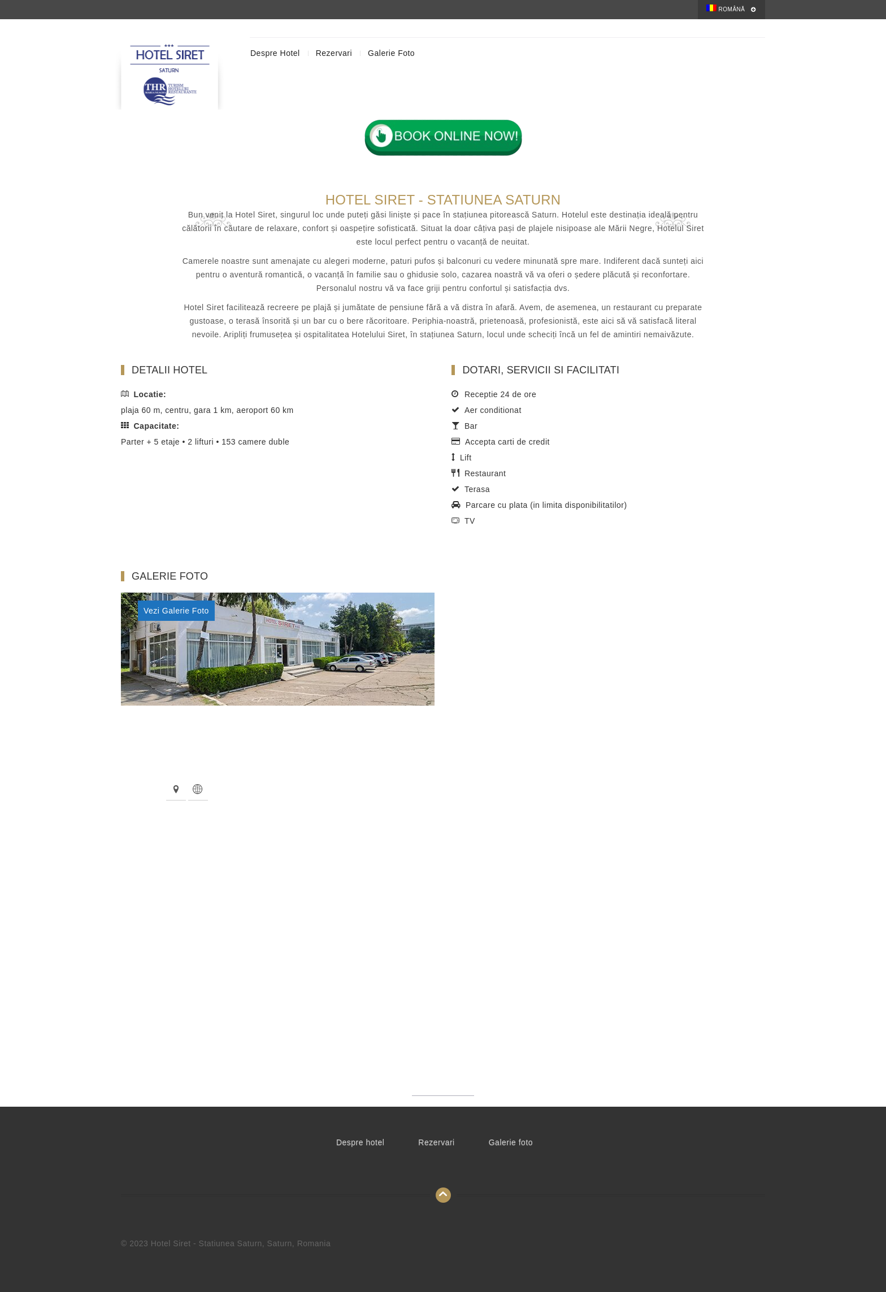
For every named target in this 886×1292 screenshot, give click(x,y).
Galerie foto (391, 53)
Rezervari (334, 53)
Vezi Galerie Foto (176, 610)
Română (725, 8)
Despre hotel (275, 53)
